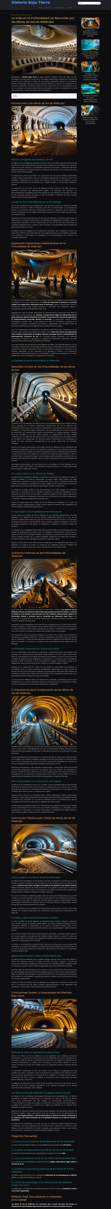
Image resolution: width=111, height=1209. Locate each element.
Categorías (47, 8)
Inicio (40, 8)
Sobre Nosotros (59, 8)
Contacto (69, 8)
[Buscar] (99, 3)
